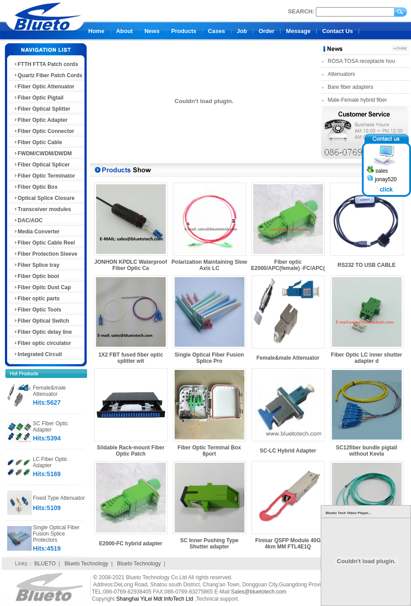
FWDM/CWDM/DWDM (42, 153)
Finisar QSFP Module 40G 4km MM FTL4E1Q (287, 543)
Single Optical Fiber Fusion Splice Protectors (56, 533)
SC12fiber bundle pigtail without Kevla (366, 450)
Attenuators (341, 74)
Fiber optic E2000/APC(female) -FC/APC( (288, 265)
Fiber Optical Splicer (41, 165)
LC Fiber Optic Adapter (50, 462)
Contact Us (337, 31)
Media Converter (36, 231)
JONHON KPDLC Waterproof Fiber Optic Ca (130, 265)
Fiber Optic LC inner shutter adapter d (366, 358)
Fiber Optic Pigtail (38, 98)
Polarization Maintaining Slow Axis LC (209, 265)
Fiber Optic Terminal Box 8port (209, 450)
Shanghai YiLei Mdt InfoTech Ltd (154, 599)
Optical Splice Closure (44, 198)
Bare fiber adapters (350, 87)
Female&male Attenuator (49, 391)
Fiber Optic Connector (44, 131)
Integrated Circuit (37, 354)
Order (266, 31)
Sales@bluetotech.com (258, 592)
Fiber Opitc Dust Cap (42, 287)
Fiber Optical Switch (41, 321)
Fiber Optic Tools (37, 310)
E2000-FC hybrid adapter (130, 543)
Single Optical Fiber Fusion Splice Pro (209, 358)
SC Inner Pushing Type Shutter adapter (209, 543)
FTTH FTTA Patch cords (45, 64)
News (151, 31)
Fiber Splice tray (36, 265)
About (124, 31)
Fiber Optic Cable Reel (44, 243)
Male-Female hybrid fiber (357, 100)
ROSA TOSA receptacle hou (361, 61)
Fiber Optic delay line (42, 332)
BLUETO (45, 563)
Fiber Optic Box (35, 187)
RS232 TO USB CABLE (367, 265)
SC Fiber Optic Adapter (50, 426)
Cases (216, 31)
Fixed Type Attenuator (59, 498)
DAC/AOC (28, 220)
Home (96, 31)
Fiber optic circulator (42, 343)
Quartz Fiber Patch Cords (48, 75)
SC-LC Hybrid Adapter (288, 451)
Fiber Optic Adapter (40, 120)
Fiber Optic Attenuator (44, 86)
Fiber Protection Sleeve (45, 254)
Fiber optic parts (36, 298)
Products (183, 31)
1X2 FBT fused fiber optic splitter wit (130, 358)
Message (298, 31)
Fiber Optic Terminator (44, 176)
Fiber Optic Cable (37, 142)
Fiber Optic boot (36, 276)
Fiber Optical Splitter (42, 109)
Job (242, 31)
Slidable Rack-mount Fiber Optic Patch (130, 450)
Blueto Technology (86, 563)
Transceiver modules (42, 209)
